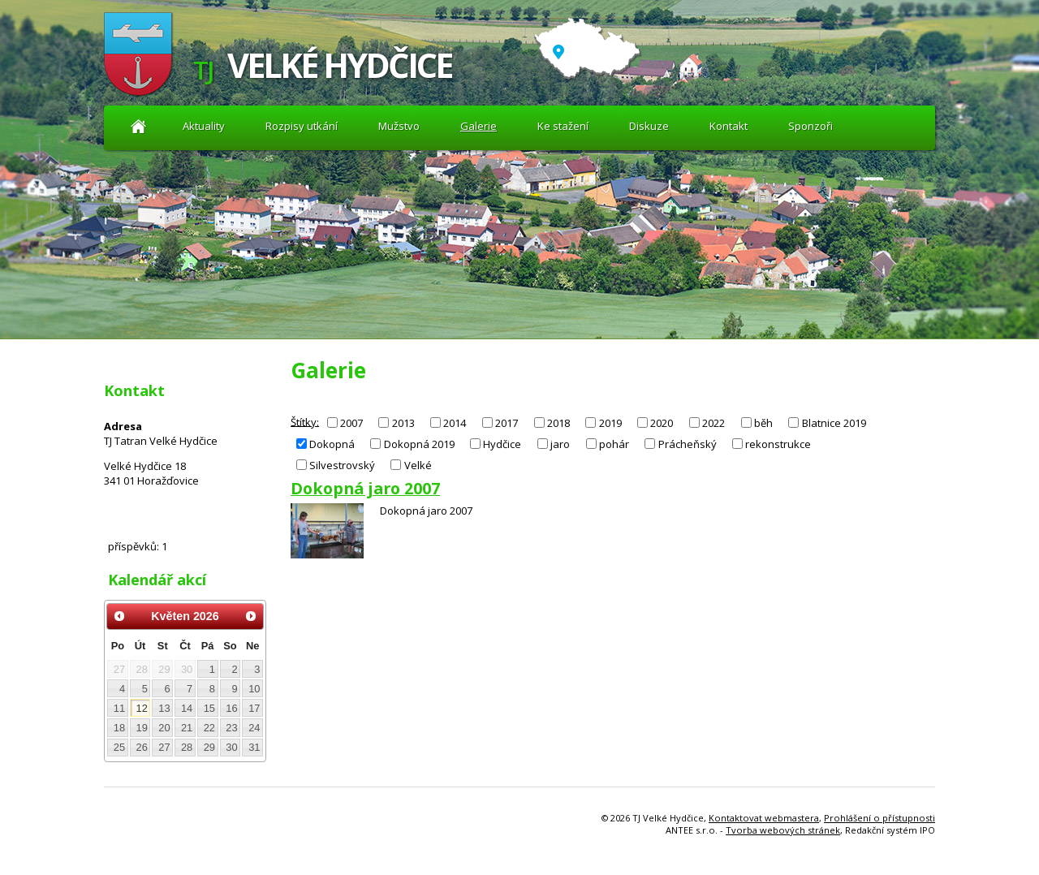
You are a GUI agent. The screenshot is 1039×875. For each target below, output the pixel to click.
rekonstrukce (778, 444)
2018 (558, 423)
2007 (351, 423)
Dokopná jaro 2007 (365, 488)
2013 (403, 423)
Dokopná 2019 (419, 444)
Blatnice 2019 (834, 423)
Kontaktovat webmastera (764, 818)
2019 (610, 423)
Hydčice (502, 444)
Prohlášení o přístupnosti (879, 818)
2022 (713, 423)
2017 (506, 423)
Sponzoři (810, 126)
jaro (560, 444)
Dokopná (332, 444)
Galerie (478, 126)
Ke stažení (562, 126)
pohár (614, 444)
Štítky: (305, 421)
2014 (454, 423)
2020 (661, 423)
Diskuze (649, 126)
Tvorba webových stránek (783, 830)
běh (763, 423)
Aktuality (138, 126)
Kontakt (728, 126)
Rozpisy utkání (301, 126)
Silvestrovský (342, 465)
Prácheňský (687, 444)
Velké (418, 465)
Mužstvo (399, 126)
